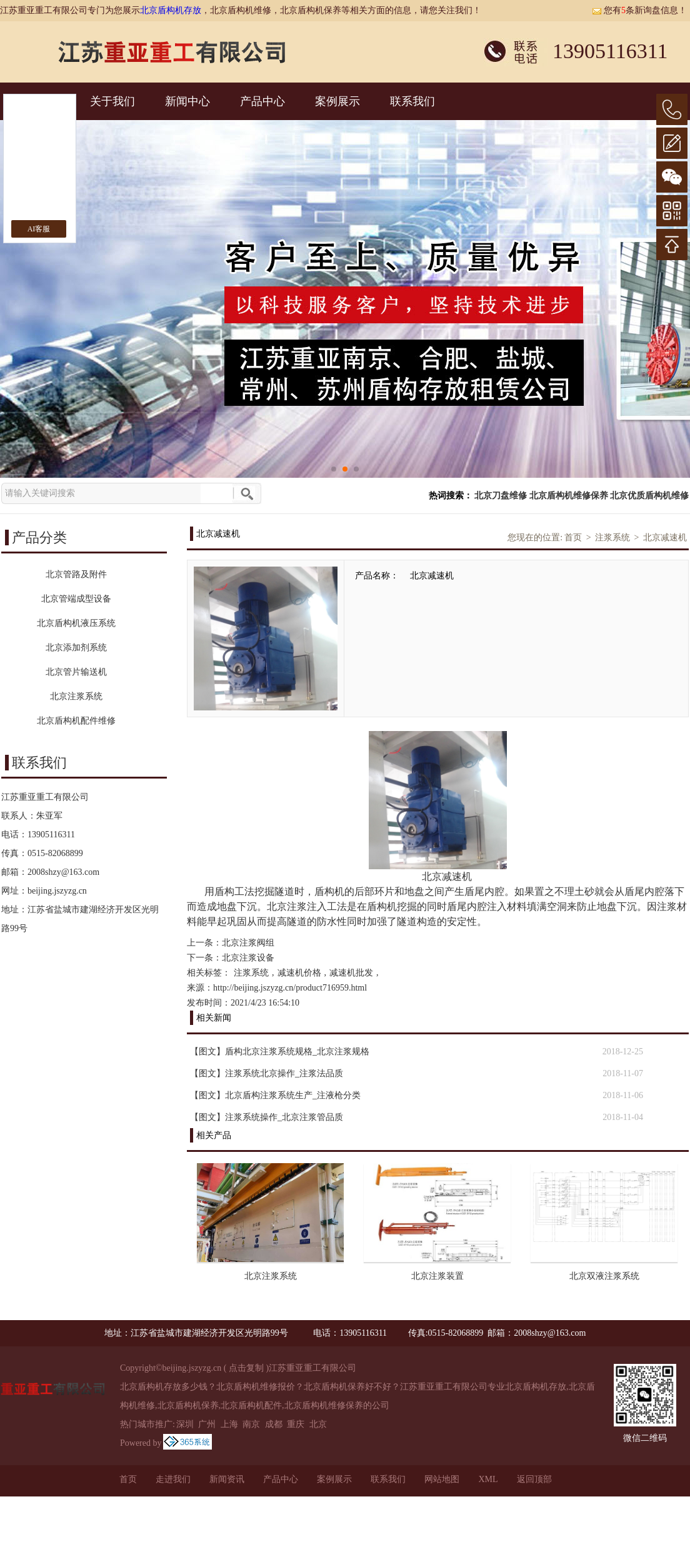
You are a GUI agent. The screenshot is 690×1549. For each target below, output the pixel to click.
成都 (273, 1424)
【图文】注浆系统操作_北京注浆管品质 (266, 1117)
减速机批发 (351, 972)
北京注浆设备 (248, 957)
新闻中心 (187, 101)
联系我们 (412, 101)
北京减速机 (665, 537)
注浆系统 (612, 537)
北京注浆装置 (437, 1276)
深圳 (185, 1424)
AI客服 (39, 229)
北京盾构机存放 (170, 10)
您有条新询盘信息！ (639, 10)
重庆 (295, 1424)
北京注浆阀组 (248, 942)
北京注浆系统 (270, 1276)
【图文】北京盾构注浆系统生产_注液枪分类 (275, 1095)
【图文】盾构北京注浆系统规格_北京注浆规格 (279, 1051)
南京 (251, 1424)
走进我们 (173, 1479)
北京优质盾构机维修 (649, 495)
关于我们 (112, 101)
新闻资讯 (226, 1479)
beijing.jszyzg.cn (57, 891)
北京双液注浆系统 (604, 1276)
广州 (207, 1424)
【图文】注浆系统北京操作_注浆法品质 (266, 1073)
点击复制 (246, 1368)
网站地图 (441, 1479)
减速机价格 (299, 972)
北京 (318, 1424)
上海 (229, 1424)
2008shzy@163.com (63, 872)
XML (488, 1479)
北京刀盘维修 (500, 495)
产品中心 (262, 101)
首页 (573, 537)
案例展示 (337, 101)
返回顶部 (534, 1479)
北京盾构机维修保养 (568, 495)
